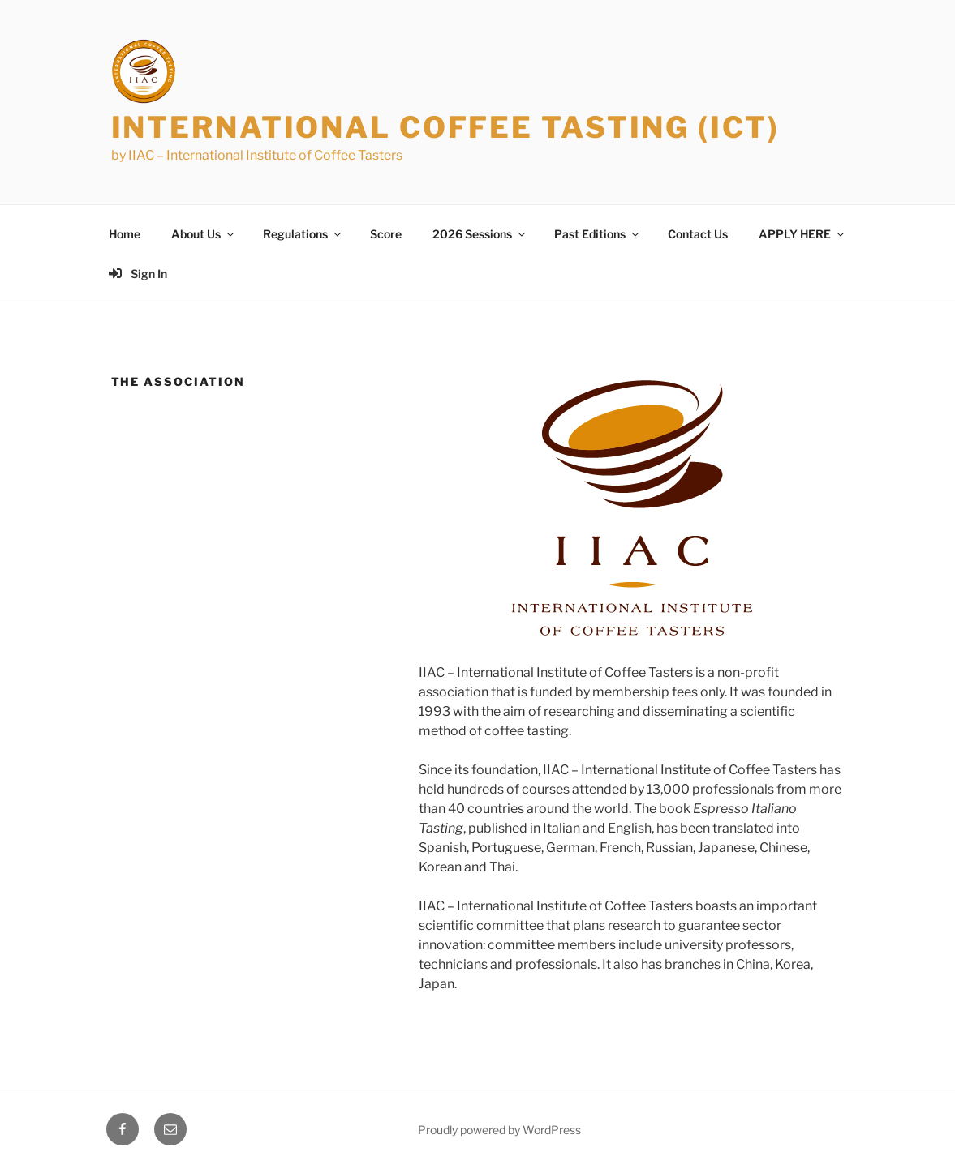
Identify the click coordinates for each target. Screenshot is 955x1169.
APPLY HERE (802, 234)
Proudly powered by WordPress (499, 1130)
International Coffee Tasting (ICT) (445, 127)
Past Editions (597, 234)
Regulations (303, 234)
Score (386, 234)
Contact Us (698, 234)
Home (124, 234)
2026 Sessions (479, 234)
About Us (203, 234)
